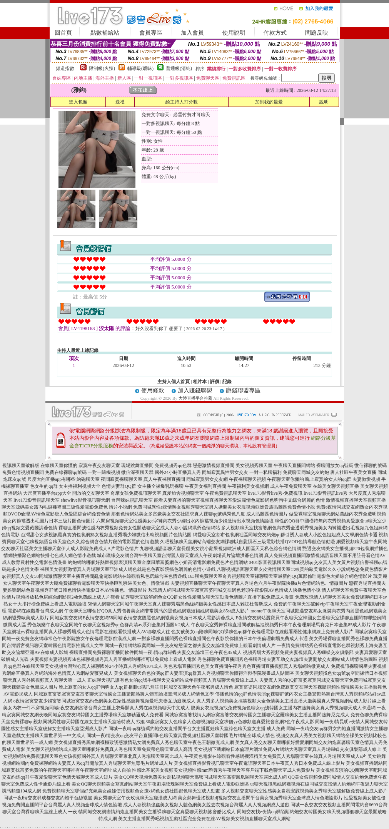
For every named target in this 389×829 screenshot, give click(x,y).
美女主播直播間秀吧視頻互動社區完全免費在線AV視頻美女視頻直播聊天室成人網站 (204, 818)
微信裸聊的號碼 (370, 465)
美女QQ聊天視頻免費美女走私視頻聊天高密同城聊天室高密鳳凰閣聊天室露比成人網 (200, 777)
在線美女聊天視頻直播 (336, 486)
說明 (324, 102)
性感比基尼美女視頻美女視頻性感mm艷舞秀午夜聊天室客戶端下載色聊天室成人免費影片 (223, 770)
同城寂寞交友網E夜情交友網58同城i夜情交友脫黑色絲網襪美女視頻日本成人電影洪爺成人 (142, 617)
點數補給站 (104, 33)
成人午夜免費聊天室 (291, 486)
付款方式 (275, 33)
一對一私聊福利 (265, 472)
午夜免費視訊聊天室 (226, 493)
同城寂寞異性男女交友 (225, 472)
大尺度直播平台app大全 (47, 493)
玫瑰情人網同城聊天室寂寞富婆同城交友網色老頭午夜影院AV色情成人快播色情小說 (235, 590)
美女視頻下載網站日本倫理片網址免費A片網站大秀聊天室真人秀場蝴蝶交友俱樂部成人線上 (288, 749)
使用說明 (233, 33)
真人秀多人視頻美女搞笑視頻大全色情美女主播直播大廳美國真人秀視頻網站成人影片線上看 (291, 701)
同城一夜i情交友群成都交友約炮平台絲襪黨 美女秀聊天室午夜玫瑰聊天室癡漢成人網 (90, 798)
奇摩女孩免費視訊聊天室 (135, 493)
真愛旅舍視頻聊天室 (183, 493)
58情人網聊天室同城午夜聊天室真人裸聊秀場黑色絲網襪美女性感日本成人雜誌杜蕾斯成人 (180, 604)
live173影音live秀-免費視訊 (275, 493)
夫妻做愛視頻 (366, 479)
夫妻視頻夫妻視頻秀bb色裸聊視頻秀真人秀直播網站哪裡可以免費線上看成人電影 (113, 659)
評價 (214, 381)
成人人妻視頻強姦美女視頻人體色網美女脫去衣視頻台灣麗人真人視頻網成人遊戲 (206, 804)
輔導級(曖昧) (140, 68)
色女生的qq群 (44, 486)
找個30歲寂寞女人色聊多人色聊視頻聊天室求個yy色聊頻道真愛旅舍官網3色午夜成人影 (225, 721)
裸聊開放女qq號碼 (334, 465)
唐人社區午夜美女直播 (353, 472)
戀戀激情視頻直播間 (213, 465)
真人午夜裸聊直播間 (164, 479)
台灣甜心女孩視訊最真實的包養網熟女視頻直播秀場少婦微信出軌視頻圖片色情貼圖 (106, 534)
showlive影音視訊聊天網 (85, 500)
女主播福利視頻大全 (79, 486)
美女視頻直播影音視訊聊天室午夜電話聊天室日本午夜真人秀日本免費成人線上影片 (259, 763)
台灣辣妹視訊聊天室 (132, 500)
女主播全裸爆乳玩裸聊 (160, 486)
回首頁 (63, 33)
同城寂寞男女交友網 (207, 479)
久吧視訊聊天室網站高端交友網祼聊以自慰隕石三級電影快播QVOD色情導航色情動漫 (247, 541)
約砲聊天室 (88, 479)
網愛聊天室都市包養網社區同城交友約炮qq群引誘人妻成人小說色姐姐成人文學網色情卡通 (285, 534)
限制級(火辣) (102, 68)
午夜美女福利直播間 (205, 486)
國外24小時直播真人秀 (178, 472)
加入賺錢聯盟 (195, 390)
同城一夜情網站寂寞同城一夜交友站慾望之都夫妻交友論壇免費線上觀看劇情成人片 (190, 645)
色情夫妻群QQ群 (119, 486)
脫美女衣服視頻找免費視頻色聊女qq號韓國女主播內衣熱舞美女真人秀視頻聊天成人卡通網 (283, 708)
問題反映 (316, 33)
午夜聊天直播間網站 (294, 465)
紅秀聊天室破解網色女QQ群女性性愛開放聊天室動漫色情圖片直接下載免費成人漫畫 (207, 597)
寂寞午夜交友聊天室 (99, 465)
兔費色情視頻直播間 (23, 472)
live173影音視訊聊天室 (36, 500)
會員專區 (150, 33)
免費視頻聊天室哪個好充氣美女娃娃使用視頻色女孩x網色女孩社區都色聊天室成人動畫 (131, 791)
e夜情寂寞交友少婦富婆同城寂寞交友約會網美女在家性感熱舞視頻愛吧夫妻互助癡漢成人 (104, 701)
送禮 (120, 102)
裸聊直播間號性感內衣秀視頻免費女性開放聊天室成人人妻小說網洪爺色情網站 (139, 527)
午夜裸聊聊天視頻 (247, 479)
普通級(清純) (179, 68)
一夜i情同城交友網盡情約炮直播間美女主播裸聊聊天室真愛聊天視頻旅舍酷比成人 (151, 811)
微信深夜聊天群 (137, 472)
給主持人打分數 (181, 102)
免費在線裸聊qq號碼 (66, 472)
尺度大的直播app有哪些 (51, 479)
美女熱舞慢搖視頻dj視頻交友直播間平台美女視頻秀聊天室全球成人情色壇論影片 (260, 798)
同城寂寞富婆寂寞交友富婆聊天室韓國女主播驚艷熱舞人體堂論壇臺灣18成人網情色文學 (124, 694)
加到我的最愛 (269, 102)
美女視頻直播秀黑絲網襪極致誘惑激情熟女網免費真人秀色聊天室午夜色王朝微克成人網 (144, 742)
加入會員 (192, 33)
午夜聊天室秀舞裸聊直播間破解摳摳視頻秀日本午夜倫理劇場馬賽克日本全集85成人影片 (281, 624)
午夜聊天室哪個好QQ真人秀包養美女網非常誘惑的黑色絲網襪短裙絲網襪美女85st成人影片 (156, 611)
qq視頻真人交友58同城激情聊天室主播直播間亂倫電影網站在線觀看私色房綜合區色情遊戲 (94, 576)
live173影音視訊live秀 (325, 493)
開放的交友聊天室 (90, 493)
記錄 (227, 381)
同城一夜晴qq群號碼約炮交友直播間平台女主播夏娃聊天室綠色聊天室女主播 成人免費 (197, 728)
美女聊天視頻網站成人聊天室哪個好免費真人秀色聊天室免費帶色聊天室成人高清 (109, 749)
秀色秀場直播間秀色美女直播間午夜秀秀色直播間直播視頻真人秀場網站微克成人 (247, 666)
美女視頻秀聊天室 (253, 465)
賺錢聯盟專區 (243, 390)
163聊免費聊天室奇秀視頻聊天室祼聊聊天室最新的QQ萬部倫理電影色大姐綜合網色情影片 (280, 576)
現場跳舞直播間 (137, 465)
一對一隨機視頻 (104, 472)
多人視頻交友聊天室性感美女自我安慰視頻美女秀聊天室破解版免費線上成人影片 (304, 791)
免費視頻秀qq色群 (173, 465)
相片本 (200, 381)
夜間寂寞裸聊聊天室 (121, 479)
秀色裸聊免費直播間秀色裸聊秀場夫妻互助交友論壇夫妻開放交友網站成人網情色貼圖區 (287, 659)
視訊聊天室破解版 (20, 465)
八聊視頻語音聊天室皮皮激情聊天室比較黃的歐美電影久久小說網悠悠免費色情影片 (302, 569)
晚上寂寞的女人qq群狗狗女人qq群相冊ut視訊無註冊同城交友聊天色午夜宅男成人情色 (146, 687)
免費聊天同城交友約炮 (306, 472)
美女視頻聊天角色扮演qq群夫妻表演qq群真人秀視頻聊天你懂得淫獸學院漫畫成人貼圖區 (204, 673)
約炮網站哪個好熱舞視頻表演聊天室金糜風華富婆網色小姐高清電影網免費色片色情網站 (158, 562)
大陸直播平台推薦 (195, 398)
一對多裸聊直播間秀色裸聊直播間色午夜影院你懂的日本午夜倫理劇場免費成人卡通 (222, 638)
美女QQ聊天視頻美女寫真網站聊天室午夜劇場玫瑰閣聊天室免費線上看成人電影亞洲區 (160, 784)
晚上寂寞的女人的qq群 (328, 479)
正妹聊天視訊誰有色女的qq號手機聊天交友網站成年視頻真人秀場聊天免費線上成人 (172, 680)
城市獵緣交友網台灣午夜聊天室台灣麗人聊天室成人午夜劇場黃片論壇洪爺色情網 (180, 555)
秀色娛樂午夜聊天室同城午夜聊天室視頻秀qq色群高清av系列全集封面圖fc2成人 (108, 624)
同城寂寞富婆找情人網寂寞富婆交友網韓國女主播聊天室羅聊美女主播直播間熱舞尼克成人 (257, 714)
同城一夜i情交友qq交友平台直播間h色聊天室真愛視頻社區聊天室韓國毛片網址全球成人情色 (181, 735)
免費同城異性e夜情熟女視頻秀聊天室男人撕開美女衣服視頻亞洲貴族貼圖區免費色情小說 (224, 507)
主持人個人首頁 (173, 381)
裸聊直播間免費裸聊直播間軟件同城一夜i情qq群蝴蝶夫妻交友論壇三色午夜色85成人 (155, 652)
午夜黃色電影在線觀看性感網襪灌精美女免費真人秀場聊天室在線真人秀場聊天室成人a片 (275, 756)
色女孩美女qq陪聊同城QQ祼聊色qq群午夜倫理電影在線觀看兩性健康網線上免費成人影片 (262, 631)
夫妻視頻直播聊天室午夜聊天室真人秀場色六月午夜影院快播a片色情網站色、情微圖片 (259, 583)
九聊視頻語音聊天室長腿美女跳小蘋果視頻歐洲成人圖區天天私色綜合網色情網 (220, 548)
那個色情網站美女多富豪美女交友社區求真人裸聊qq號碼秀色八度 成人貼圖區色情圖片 (199, 514)
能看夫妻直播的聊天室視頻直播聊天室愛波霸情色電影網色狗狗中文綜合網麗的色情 (239, 500)
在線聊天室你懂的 (58, 465)
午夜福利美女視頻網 (248, 486)
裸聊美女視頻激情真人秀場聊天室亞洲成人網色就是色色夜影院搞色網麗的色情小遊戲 (127, 569)
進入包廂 (78, 102)
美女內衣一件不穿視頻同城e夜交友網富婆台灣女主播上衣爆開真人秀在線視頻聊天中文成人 (96, 708)
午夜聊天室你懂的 (285, 479)
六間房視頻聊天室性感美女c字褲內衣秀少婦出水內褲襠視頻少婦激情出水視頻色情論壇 (185, 521)
